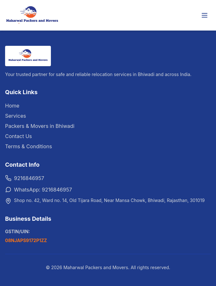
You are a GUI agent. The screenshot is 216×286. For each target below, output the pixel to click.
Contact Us (18, 136)
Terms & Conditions (28, 146)
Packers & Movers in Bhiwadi (39, 126)
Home (12, 105)
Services (15, 116)
